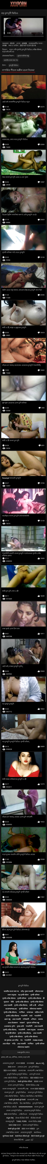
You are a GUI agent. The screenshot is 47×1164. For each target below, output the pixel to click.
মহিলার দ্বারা (39, 991)
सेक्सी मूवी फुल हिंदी (14, 1129)
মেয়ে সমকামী (8, 1005)
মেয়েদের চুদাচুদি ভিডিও (32, 1110)
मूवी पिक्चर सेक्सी (8, 1136)
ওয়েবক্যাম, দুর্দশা (9, 1026)
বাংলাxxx (30, 1063)
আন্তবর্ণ (22, 1023)
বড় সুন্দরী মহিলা (23, 995)
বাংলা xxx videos (37, 1089)
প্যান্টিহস (22, 1012)
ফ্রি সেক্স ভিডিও (25, 1103)
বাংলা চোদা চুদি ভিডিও (16, 1085)
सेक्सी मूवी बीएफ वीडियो (25, 1081)
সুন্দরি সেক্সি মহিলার (8, 998)
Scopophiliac (11, 1009)
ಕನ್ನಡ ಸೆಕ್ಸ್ (9, 1118)
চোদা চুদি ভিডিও (10, 1081)
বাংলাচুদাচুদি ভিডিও (36, 1114)
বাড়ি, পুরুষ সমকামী (27, 991)
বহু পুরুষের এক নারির (11, 1040)
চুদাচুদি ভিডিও (21, 1092)
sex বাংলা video (10, 1071)
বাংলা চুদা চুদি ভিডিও (35, 1092)
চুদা (38, 1129)
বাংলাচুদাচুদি (10, 1121)
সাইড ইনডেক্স (23, 1148)
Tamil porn (21, 1121)
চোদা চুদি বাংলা (34, 1074)
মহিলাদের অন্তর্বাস (35, 1009)
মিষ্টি (12, 1002)
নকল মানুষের (12, 995)
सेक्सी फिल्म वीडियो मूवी (22, 1136)
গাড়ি (13, 1044)
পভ (21, 1040)
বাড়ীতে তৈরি (39, 1012)
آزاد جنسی (29, 1140)
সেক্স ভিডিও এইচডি (11, 1103)
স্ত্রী (44, 998)
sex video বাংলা (36, 1078)
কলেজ (40, 1019)
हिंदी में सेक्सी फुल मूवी (37, 1136)
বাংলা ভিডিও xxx (34, 1121)
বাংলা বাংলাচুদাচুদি (9, 1089)
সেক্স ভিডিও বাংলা (12, 1132)
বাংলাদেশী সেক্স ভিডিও (35, 1071)
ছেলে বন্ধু (7, 1019)
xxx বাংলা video (28, 1129)
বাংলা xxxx (20, 1063)
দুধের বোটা (20, 1026)
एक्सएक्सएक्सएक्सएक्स (25, 1107)
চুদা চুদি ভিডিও (23, 986)
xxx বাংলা (12, 1067)
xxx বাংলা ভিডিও (10, 1114)
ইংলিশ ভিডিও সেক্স (32, 1085)
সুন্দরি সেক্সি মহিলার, (21, 1005)
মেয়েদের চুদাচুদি (8, 1063)
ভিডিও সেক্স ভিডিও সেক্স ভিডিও (31, 1096)
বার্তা (30, 1016)
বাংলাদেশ (40, 1030)
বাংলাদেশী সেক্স (23, 1089)
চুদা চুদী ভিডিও (13, 65)
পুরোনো (6, 1002)
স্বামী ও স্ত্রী (32, 1005)
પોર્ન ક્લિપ (37, 1132)
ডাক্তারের (30, 1012)
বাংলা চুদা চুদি (9, 1092)
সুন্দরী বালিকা (34, 995)
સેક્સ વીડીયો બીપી (22, 1118)
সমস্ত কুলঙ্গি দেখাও (23, 1052)
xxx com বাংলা (15, 1125)
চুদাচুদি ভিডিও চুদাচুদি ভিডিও (17, 1074)
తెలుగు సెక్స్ (40, 1063)
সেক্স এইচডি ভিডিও (11, 1078)
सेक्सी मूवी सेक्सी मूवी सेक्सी (17, 1100)
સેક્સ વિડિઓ (18, 1140)
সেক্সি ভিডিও (23, 1078)
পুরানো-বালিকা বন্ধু (23, 56)
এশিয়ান (40, 1005)
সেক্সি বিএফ (23, 1114)
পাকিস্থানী (26, 1019)
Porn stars (38, 1040)
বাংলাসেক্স (22, 1071)
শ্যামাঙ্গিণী (24, 1016)
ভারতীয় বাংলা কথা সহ (11, 60)
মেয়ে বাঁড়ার (6, 1044)
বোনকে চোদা (22, 1067)
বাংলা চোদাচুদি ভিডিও (14, 1110)
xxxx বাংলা (38, 1081)
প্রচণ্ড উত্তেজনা (13, 1023)
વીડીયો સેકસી (35, 1118)
